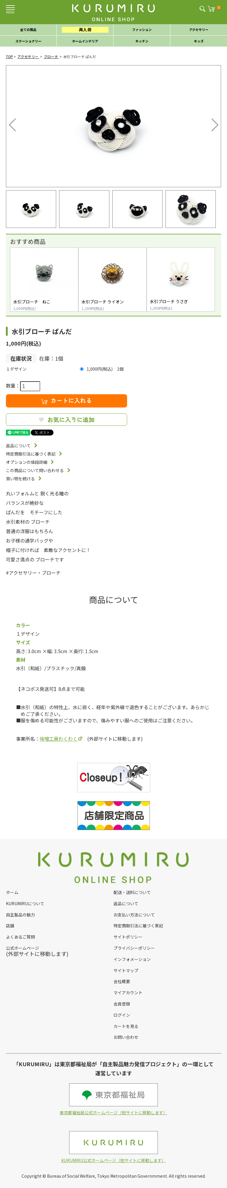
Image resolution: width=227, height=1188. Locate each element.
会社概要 (122, 981)
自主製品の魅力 (20, 915)
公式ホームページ (22, 948)
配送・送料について (132, 892)
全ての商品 (28, 29)
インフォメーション (132, 959)
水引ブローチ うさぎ (169, 301)
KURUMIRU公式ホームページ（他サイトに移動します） (113, 1147)
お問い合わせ (126, 1037)
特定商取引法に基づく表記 (31, 454)
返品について (18, 445)
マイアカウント (128, 992)
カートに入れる (66, 400)
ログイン (122, 1015)
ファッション (142, 29)
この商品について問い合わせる (35, 470)
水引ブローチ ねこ (32, 302)
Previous (13, 123)
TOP (9, 56)
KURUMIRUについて (25, 903)
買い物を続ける (20, 479)
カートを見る (126, 1026)
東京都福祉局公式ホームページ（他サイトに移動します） (113, 1099)
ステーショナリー (28, 41)
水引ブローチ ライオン (103, 302)
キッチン (141, 41)
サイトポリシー (128, 937)
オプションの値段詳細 (26, 462)
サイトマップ (126, 970)
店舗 (10, 926)
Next (210, 123)
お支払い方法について (134, 915)
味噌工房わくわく (58, 738)
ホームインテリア (85, 41)
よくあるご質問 (20, 937)
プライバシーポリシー (134, 948)
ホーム (12, 892)
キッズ (199, 41)
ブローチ (51, 56)
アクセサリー (198, 29)
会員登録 (122, 1004)
